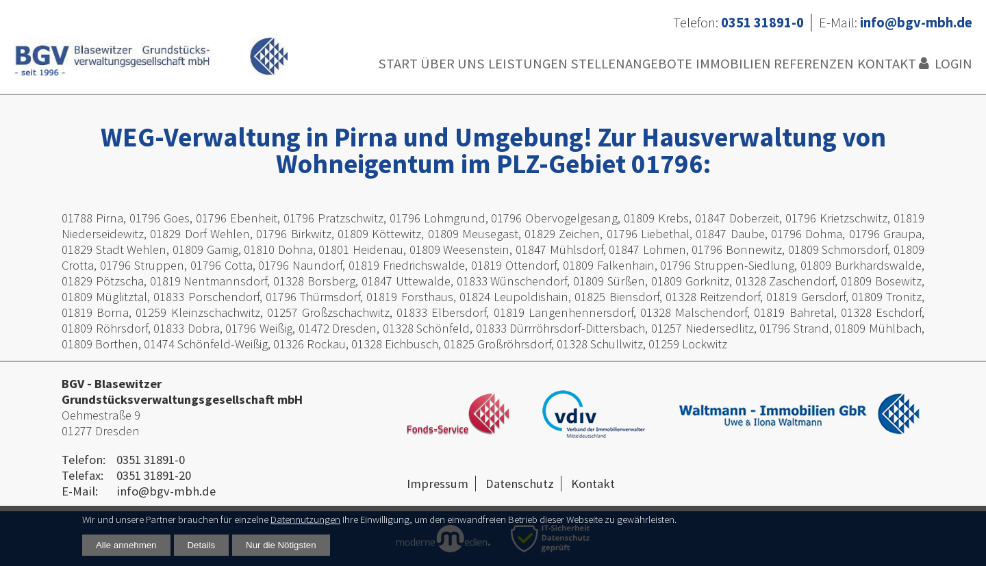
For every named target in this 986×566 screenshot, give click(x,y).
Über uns (452, 64)
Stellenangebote (631, 64)
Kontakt (886, 64)
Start (398, 64)
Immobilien (733, 64)
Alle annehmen (126, 545)
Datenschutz (519, 483)
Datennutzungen (305, 519)
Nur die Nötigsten (281, 545)
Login (953, 64)
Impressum (437, 483)
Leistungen (528, 64)
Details (202, 545)
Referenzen (814, 64)
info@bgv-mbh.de (166, 491)
